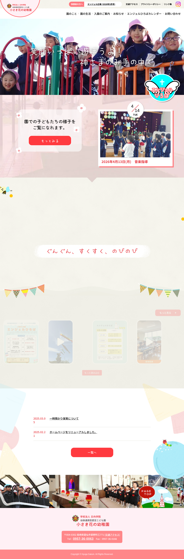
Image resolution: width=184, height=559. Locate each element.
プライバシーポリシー (151, 4)
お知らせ (118, 14)
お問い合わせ (173, 14)
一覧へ (92, 452)
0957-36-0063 (83, 538)
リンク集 (168, 4)
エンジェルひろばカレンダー (144, 14)
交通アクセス (132, 4)
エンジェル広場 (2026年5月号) (101, 4)
